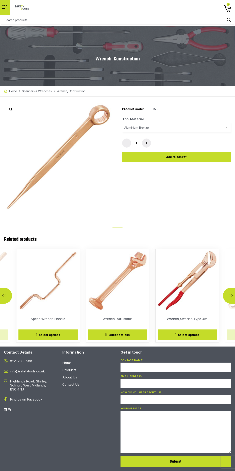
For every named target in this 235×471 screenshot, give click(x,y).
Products (69, 370)
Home (13, 91)
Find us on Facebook (26, 400)
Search (229, 20)
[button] (10, 109)
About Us (69, 378)
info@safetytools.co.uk (27, 372)
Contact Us (70, 385)
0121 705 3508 (21, 362)
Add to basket (176, 157)
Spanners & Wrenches (37, 91)
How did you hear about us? (176, 400)
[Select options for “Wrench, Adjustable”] (117, 335)
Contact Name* (176, 368)
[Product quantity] (136, 143)
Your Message (176, 432)
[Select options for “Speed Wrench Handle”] (48, 335)
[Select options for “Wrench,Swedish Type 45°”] (187, 335)
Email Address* (176, 384)
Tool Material (133, 119)
